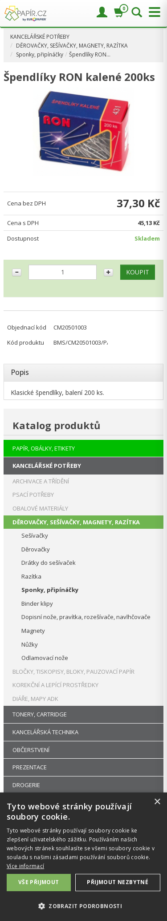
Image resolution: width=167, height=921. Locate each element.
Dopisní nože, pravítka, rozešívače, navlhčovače (86, 617)
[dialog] (83, 856)
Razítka (31, 576)
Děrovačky (35, 549)
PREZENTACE (29, 767)
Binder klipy (37, 603)
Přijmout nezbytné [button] (117, 882)
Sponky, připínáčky (39, 54)
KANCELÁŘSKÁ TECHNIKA (45, 732)
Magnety (33, 631)
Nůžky (29, 644)
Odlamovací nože (44, 658)
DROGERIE (26, 785)
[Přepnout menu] (152, 12)
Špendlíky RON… (89, 54)
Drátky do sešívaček (48, 563)
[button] (83, 906)
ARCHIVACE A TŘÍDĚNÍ (40, 481)
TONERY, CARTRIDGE (39, 714)
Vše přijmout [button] (38, 882)
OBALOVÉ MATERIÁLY (40, 508)
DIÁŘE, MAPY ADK (35, 699)
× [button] (157, 802)
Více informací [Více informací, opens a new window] (25, 866)
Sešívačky (34, 535)
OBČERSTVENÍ (30, 750)
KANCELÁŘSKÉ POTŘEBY (39, 36)
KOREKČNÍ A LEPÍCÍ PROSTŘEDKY (55, 685)
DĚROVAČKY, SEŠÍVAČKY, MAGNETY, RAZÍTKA (72, 45)
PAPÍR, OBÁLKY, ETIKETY (43, 448)
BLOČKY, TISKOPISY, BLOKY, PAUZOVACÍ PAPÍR (73, 672)
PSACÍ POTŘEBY (33, 495)
